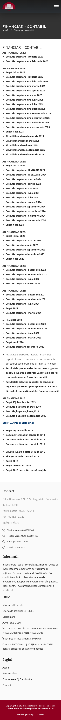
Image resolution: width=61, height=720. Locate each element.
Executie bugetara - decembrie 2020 (26, 323)
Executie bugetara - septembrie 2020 (26, 328)
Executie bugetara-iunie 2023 (22, 245)
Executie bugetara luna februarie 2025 (27, 81)
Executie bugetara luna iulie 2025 (24, 104)
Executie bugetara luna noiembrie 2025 (27, 122)
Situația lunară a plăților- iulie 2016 (25, 451)
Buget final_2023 (15, 258)
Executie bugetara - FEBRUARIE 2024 (26, 174)
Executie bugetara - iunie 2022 (22, 278)
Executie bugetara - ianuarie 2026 (24, 56)
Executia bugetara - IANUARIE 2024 (25, 170)
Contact (6, 685)
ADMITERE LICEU (11, 622)
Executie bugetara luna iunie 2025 (24, 99)
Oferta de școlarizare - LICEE (18, 610)
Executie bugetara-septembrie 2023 (25, 249)
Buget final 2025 (15, 131)
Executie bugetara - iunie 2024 (22, 192)
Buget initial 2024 (15, 165)
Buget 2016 (12, 461)
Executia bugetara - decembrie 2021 (26, 294)
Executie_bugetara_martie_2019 (23, 406)
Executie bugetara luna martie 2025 (25, 86)
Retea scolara (9, 673)
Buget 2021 (12, 308)
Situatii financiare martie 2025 (23, 140)
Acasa (5, 667)
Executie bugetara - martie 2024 (23, 179)
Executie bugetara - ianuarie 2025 (24, 76)
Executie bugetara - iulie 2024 (22, 197)
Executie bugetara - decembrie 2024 (26, 220)
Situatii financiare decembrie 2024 (25, 136)
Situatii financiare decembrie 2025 (25, 154)
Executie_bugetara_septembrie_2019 (26, 415)
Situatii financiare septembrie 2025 (25, 149)
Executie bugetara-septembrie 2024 (25, 206)
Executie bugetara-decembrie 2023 (25, 254)
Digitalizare (8, 616)
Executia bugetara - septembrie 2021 (26, 299)
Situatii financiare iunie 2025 (22, 145)
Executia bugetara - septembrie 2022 (26, 274)
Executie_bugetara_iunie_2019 (22, 411)
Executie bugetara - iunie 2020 (22, 333)
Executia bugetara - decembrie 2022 (26, 269)
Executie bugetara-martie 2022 (23, 283)
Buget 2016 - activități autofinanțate (26, 470)
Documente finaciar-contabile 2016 (25, 444)
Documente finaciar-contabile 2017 (25, 439)
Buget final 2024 (15, 224)
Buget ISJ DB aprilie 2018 (19, 430)
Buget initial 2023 (15, 235)
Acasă (5, 30)
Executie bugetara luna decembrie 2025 (28, 127)
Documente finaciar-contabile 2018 (25, 434)
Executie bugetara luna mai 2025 (24, 95)
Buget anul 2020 (15, 342)
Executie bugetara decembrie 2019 (25, 346)
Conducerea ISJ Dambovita (17, 679)
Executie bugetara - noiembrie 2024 (25, 215)
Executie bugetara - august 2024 (23, 202)
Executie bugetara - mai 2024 (22, 188)
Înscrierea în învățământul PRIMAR (21, 638)
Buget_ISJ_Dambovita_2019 (21, 402)
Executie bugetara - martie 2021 (23, 312)
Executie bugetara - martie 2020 (23, 337)
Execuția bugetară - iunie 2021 (22, 303)
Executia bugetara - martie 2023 (23, 240)
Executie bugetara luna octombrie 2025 (28, 117)
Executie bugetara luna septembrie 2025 (28, 113)
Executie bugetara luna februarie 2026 (27, 61)
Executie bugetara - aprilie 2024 (23, 183)
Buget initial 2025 (15, 72)
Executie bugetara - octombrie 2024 (26, 211)
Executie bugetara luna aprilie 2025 (25, 90)
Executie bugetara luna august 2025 (26, 108)
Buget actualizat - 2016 (18, 465)
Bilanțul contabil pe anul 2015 (22, 456)
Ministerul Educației (13, 605)
